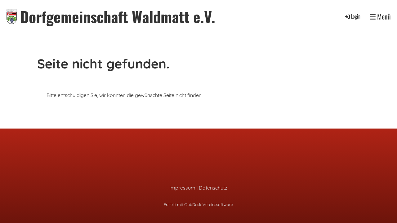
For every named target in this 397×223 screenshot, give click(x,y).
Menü (380, 16)
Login (352, 16)
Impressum (182, 188)
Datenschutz (213, 188)
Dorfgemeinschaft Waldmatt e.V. (117, 16)
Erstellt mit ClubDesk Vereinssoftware (198, 204)
